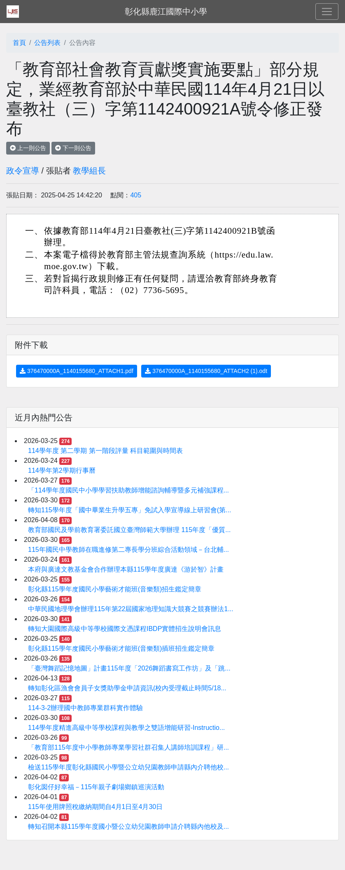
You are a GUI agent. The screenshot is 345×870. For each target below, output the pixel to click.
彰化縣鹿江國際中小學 (166, 11)
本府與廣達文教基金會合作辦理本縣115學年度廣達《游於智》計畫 (126, 569)
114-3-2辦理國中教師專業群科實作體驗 (85, 707)
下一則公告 (73, 148)
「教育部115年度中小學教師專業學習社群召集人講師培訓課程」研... (128, 747)
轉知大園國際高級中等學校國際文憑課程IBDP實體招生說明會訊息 (124, 628)
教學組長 (89, 170)
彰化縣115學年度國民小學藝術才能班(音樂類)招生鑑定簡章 (114, 589)
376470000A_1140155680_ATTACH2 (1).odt (206, 371)
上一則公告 (28, 148)
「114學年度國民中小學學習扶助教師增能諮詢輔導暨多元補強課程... (128, 490)
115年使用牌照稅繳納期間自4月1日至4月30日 (95, 806)
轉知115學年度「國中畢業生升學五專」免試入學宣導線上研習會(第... (129, 510)
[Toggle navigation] (326, 11)
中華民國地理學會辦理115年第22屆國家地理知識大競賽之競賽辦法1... (130, 608)
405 (135, 195)
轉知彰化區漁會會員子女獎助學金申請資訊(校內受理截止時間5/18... (127, 688)
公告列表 (47, 42)
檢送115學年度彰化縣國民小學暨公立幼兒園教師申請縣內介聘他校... (128, 767)
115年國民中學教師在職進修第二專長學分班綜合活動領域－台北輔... (128, 549)
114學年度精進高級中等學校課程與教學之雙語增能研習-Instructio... (126, 727)
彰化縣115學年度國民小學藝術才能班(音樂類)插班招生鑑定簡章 (121, 648)
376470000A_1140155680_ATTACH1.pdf (76, 371)
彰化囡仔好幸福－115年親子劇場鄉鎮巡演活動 (96, 786)
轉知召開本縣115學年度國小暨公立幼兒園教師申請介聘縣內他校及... (128, 826)
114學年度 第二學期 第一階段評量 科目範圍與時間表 (105, 450)
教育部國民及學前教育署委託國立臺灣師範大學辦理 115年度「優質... (129, 529)
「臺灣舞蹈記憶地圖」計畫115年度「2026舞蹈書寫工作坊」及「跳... (129, 668)
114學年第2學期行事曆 (62, 470)
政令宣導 (22, 170)
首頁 (19, 42)
